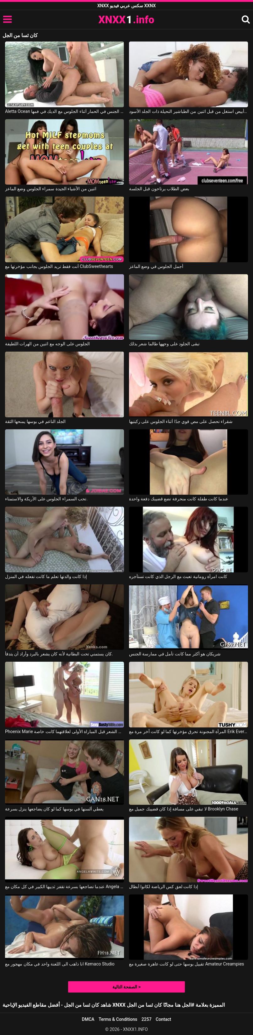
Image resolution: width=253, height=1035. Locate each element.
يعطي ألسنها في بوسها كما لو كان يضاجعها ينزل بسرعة (54, 808)
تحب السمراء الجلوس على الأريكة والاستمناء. (46, 498)
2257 (147, 1019)
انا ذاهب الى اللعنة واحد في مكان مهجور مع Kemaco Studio (60, 963)
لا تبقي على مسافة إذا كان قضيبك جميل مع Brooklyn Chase (183, 808)
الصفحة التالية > (126, 986)
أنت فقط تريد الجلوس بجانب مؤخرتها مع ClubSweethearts (59, 266)
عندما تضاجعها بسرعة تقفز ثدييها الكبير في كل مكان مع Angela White (64, 886)
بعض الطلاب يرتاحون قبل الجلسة (159, 188)
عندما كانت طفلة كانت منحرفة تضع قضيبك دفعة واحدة (178, 498)
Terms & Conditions (118, 1019)
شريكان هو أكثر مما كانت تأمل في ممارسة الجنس (175, 653)
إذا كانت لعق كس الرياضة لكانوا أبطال (163, 886)
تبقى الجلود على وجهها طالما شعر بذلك (164, 343)
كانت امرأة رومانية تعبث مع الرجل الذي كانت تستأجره (178, 576)
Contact (163, 1019)
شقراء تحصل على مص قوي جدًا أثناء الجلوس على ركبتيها (181, 421)
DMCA (88, 1019)
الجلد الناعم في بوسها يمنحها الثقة (35, 421)
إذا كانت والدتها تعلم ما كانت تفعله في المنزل (46, 576)
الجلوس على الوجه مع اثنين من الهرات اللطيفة (47, 343)
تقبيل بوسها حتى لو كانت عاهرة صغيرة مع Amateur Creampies (186, 963)
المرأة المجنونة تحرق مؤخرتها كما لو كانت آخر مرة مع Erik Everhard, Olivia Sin (188, 731)
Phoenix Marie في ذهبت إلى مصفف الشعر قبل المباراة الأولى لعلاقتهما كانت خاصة (64, 731)
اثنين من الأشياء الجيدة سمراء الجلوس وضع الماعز (50, 188)
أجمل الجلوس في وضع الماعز (156, 266)
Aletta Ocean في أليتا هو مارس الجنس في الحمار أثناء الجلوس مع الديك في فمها (64, 111)
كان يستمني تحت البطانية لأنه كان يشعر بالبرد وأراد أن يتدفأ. (59, 653)
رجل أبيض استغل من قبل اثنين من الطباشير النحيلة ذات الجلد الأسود (188, 111)
